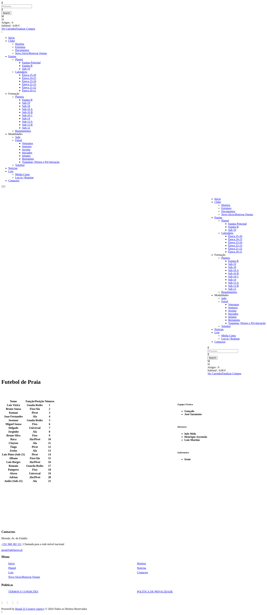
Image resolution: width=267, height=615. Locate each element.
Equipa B (233, 226)
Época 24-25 (235, 239)
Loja (10, 171)
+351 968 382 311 (11, 544)
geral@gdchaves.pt (12, 550)
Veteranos (27, 143)
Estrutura (226, 208)
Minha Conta (22, 174)
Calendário (227, 233)
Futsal (18, 140)
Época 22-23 (235, 245)
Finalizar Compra (231, 373)
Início (217, 198)
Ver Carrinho (214, 373)
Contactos (13, 180)
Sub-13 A (27, 121)
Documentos (228, 211)
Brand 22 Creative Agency (29, 608)
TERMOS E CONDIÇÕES (23, 591)
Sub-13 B (27, 124)
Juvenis (26, 149)
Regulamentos (23, 130)
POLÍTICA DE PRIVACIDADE (155, 591)
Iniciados (27, 152)
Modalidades (15, 134)
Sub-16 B (27, 112)
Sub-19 (232, 229)
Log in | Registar (24, 177)
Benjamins (28, 158)
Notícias (12, 168)
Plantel (225, 220)
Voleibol (19, 165)
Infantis (26, 155)
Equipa (218, 217)
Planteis (225, 257)
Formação (219, 254)
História (225, 205)
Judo (17, 137)
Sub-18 (26, 106)
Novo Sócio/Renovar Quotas (237, 214)
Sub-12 (26, 127)
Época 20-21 (235, 251)
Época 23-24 (235, 242)
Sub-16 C (27, 115)
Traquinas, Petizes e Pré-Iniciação (41, 161)
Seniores (27, 146)
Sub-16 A (27, 109)
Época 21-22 (235, 248)
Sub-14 (26, 118)
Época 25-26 (235, 236)
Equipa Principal (237, 223)
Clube (217, 202)
